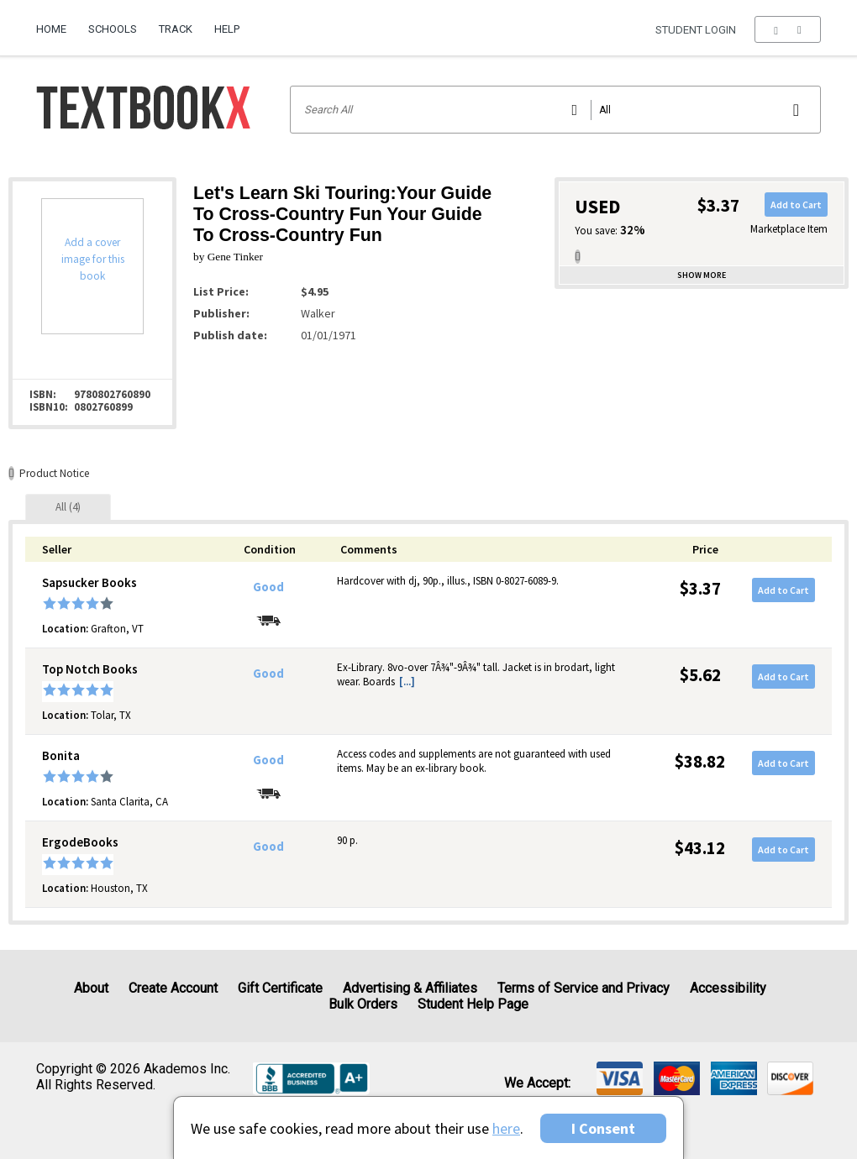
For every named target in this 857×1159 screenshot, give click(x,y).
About (91, 988)
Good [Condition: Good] (268, 587)
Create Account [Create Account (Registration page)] (173, 988)
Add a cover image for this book (92, 259)
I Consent (603, 1128)
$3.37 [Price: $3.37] (700, 588)
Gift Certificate (280, 988)
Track (175, 29)
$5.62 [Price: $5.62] (700, 674)
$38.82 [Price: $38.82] (700, 761)
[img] (620, 1078)
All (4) (68, 507)
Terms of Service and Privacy (583, 988)
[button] (787, 29)
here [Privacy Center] (506, 1128)
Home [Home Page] (51, 29)
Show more (701, 275)
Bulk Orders (363, 1004)
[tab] (68, 507)
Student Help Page (473, 1004)
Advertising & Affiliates (410, 988)
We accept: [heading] (537, 1083)
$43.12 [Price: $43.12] (700, 847)
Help (226, 29)
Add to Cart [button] (796, 204)
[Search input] (556, 110)
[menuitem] (56, 23)
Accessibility (728, 988)
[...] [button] (407, 681)
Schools (112, 29)
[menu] (787, 29)
